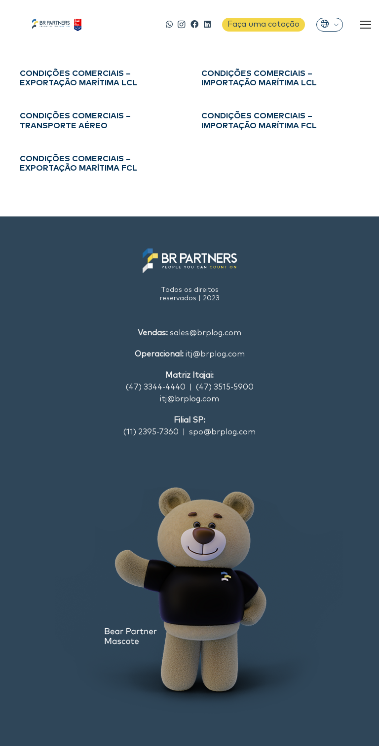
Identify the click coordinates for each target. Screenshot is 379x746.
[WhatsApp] (169, 24)
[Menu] (366, 24)
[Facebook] (194, 24)
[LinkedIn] (207, 24)
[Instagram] (182, 24)
